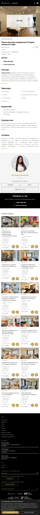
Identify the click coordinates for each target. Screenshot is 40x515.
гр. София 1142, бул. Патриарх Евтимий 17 (10, 444)
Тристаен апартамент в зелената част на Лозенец (29, 331)
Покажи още (4, 83)
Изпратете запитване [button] (9, 484)
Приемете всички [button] (10, 512)
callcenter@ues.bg (9, 64)
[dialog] (20, 507)
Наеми (29, 184)
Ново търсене (4, 419)
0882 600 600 (8, 61)
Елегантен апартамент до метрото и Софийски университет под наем (10, 298)
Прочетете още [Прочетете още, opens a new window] (20, 508)
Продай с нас (4, 422)
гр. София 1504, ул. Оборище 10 (8, 450)
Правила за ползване (6, 432)
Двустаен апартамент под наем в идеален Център (29, 363)
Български (3, 465)
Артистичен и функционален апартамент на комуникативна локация (9, 233)
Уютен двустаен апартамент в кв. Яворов (28, 393)
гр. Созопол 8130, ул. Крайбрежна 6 (9, 457)
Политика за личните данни (7, 434)
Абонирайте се (10, 478)
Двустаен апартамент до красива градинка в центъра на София (10, 332)
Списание (3, 430)
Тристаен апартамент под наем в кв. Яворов (10, 393)
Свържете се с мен (20, 189)
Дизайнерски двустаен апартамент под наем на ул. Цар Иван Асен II (29, 266)
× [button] (38, 500)
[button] (20, 510)
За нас (2, 424)
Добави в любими (33, 47)
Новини (3, 428)
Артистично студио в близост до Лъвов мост (9, 265)
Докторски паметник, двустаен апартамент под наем (29, 232)
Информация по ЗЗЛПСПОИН (7, 436)
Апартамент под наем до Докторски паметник (29, 297)
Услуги (2, 426)
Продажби (10, 184)
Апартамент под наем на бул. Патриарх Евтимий (9, 363)
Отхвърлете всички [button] (29, 512)
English (2, 467)
